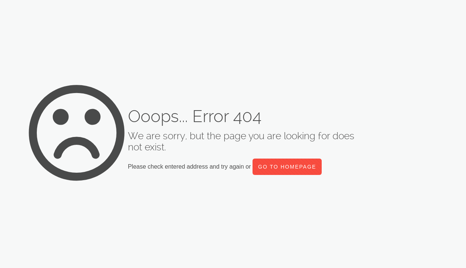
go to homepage (287, 167)
